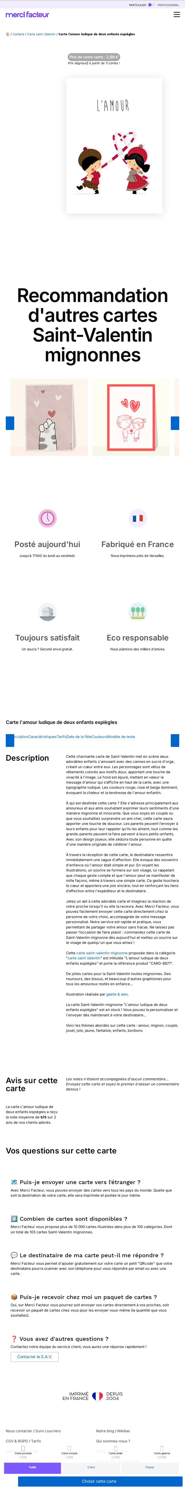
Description (18, 736)
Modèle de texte (121, 736)
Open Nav (178, 12)
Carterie (18, 34)
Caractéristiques (42, 736)
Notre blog (105, 1431)
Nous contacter (19, 1431)
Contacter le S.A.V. (34, 1356)
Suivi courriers (48, 1431)
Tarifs (61, 736)
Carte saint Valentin (41, 34)
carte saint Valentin (84, 958)
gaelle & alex (117, 994)
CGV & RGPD (17, 1441)
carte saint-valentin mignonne (102, 953)
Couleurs (99, 736)
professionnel (163, 4)
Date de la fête (79, 736)
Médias (123, 1431)
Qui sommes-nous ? (113, 1441)
